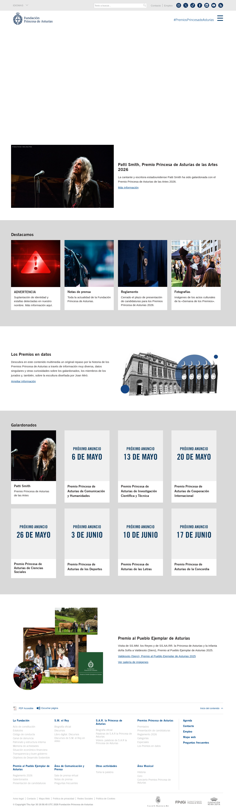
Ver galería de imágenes (133, 662)
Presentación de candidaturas (153, 730)
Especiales (143, 742)
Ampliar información (23, 381)
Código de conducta (24, 734)
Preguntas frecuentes (66, 783)
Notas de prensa (63, 779)
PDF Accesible (26, 708)
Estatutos (18, 730)
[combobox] (119, 5)
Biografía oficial (62, 726)
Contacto (156, 5)
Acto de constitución (24, 726)
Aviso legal (18, 798)
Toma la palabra (104, 772)
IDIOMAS (21, 5)
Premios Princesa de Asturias (155, 720)
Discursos (59, 730)
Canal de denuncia (23, 738)
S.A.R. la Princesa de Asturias (109, 722)
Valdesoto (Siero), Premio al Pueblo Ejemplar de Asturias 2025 (157, 656)
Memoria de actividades (26, 745)
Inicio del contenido (211, 708)
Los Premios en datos (31, 354)
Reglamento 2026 (147, 734)
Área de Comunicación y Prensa (69, 767)
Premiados (143, 726)
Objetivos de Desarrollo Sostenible (31, 757)
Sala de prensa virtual (66, 775)
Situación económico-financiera (30, 749)
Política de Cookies (105, 798)
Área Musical (145, 766)
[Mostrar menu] (220, 18)
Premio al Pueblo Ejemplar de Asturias (154, 638)
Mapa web (189, 737)
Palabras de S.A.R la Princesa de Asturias (114, 735)
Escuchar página (47, 708)
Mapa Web (44, 798)
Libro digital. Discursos (66, 734)
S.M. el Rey (61, 720)
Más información (128, 187)
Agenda (187, 720)
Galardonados (24, 424)
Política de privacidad (63, 798)
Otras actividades (106, 766)
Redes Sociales (85, 798)
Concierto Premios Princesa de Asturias (154, 781)
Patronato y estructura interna (29, 742)
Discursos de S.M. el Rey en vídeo (69, 739)
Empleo (168, 5)
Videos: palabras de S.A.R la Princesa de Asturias (111, 742)
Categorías (143, 738)
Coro (139, 776)
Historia (141, 772)
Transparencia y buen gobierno (30, 753)
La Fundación (21, 720)
